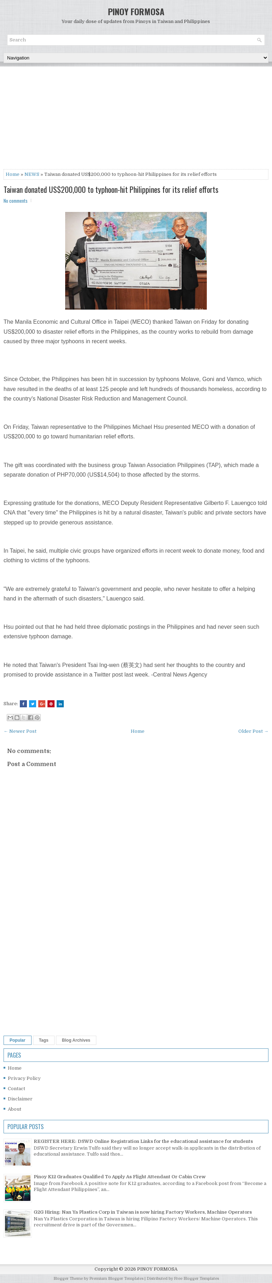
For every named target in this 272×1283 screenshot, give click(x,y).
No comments (16, 200)
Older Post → (253, 731)
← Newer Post (20, 731)
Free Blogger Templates (196, 1278)
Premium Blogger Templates (116, 1278)
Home (12, 174)
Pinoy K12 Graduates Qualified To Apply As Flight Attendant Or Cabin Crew (120, 1176)
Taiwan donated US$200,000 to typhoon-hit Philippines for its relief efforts (111, 189)
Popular (18, 1040)
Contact (16, 1088)
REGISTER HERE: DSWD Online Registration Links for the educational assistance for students (143, 1141)
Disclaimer (20, 1098)
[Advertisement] (136, 119)
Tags (44, 1040)
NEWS (31, 174)
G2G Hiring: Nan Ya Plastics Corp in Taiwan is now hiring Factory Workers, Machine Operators (143, 1212)
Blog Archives (76, 1040)
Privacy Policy (24, 1078)
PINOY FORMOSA (136, 11)
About (14, 1109)
